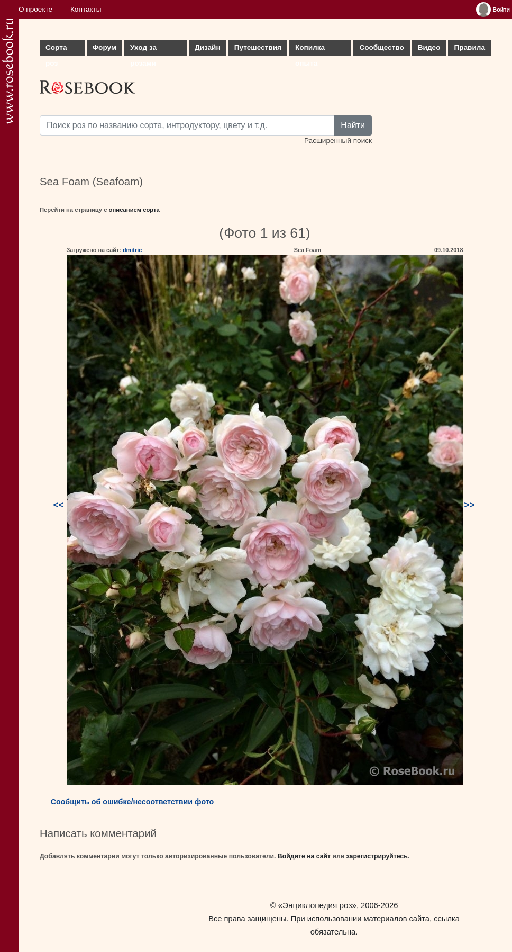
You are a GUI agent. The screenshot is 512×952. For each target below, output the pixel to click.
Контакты (86, 9)
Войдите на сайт (304, 856)
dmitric (132, 250)
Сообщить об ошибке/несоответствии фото (132, 801)
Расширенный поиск (338, 141)
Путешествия (257, 47)
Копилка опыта (310, 49)
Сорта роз (56, 49)
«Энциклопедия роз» (317, 905)
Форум (104, 47)
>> (469, 505)
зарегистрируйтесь (377, 856)
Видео (429, 47)
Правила (469, 47)
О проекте (35, 9)
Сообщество (381, 47)
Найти (353, 125)
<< (58, 505)
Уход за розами (143, 49)
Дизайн (208, 47)
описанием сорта (134, 209)
